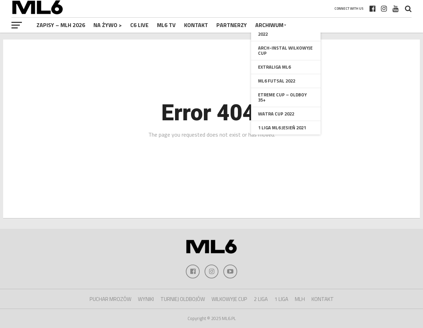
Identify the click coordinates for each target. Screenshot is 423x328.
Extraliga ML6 (274, 66)
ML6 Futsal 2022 (276, 80)
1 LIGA (281, 299)
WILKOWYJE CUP (229, 299)
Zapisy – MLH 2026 (60, 25)
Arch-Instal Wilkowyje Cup (285, 50)
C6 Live (139, 25)
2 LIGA (261, 299)
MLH (300, 299)
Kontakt (196, 25)
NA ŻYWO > (107, 25)
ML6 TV (166, 25)
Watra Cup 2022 (276, 113)
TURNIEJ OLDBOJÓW (182, 299)
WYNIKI (146, 299)
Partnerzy (231, 25)
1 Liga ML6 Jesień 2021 (282, 127)
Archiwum (269, 25)
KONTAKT (323, 299)
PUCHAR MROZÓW (110, 299)
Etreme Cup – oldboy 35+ (282, 97)
